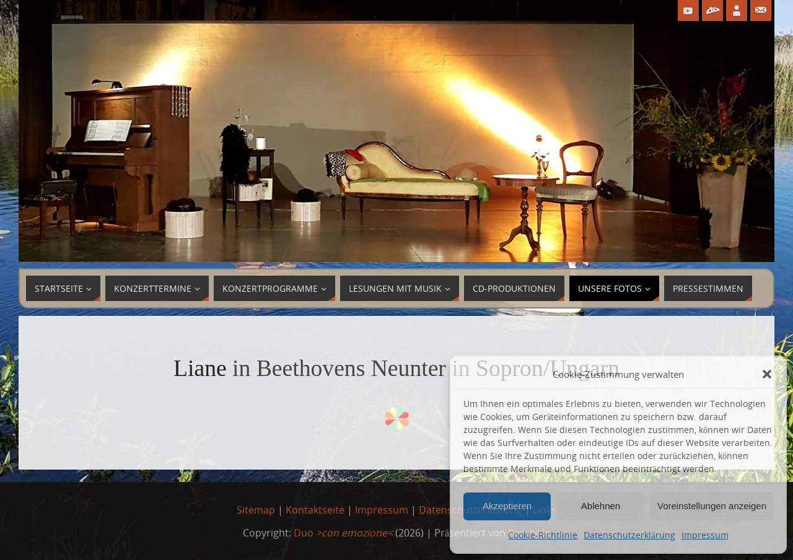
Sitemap (256, 510)
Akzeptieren (507, 506)
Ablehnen (600, 506)
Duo (343, 533)
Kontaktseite (315, 510)
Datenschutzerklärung (629, 535)
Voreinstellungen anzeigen (711, 506)
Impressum (705, 535)
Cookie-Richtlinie (542, 535)
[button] (767, 374)
